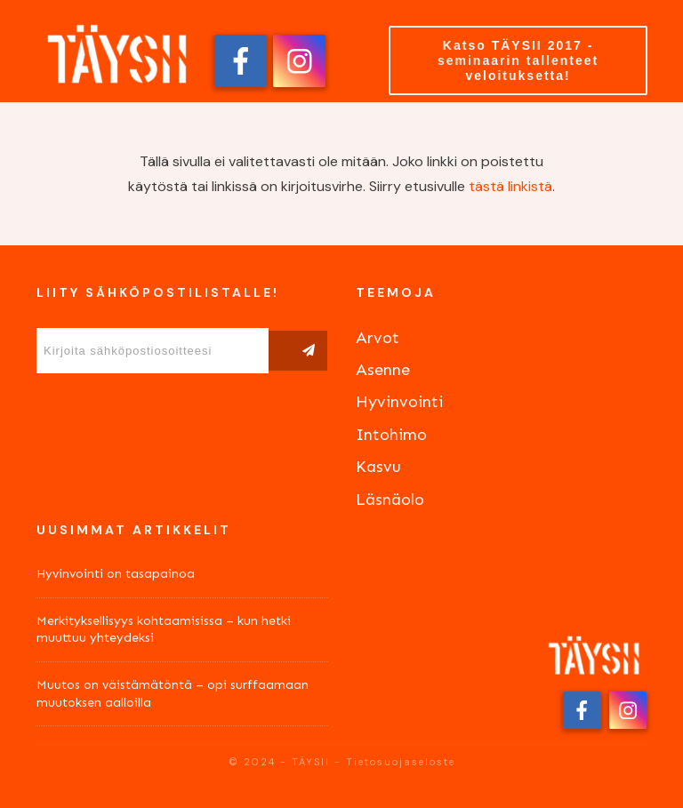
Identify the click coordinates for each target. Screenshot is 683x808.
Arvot (377, 338)
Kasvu (378, 466)
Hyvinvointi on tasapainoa (115, 573)
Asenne (383, 370)
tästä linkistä (510, 186)
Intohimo (391, 434)
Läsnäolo (390, 499)
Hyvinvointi (399, 402)
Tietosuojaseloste (400, 762)
